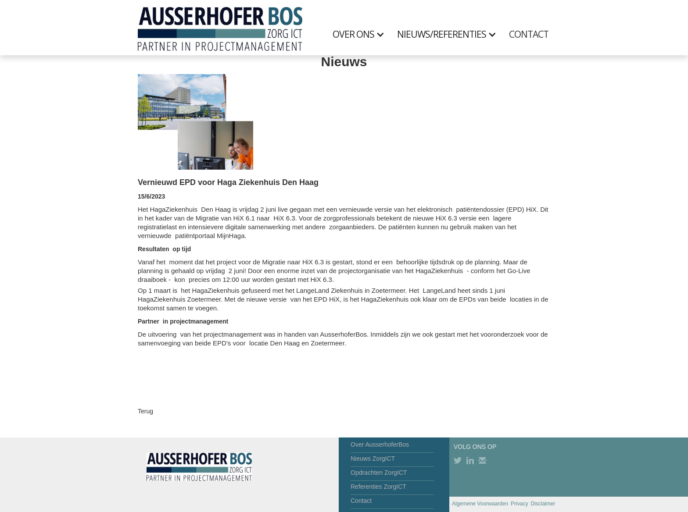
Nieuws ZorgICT (373, 458)
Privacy (519, 504)
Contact (361, 500)
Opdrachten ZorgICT (379, 472)
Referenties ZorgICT (378, 486)
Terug (145, 411)
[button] (363, 34)
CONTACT (528, 34)
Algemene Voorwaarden (480, 504)
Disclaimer (542, 504)
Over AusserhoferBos (380, 444)
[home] (220, 27)
